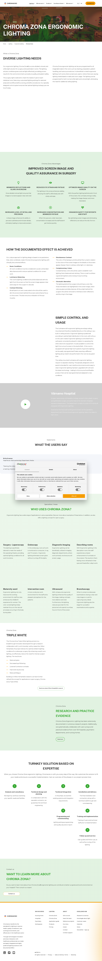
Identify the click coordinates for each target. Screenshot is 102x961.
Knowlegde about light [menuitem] (83, 918)
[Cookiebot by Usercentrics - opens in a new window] (78, 464)
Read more (60, 739)
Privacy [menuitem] (50, 954)
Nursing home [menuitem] (39, 915)
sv (39, 952)
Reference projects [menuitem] (68, 921)
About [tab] (75, 469)
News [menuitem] (78, 927)
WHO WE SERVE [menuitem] (39, 911)
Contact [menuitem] (65, 930)
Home (4, 43)
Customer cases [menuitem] (81, 921)
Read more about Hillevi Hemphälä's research (51, 688)
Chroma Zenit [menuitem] (53, 915)
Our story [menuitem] (65, 924)
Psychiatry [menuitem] (38, 921)
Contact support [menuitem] (67, 932)
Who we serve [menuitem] (39, 3)
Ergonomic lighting (19, 43)
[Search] (78, 3)
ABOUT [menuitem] (65, 911)
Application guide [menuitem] (54, 921)
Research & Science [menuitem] (82, 915)
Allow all (73, 496)
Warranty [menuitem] (73, 954)
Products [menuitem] (48, 3)
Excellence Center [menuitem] (58, 3)
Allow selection (51, 496)
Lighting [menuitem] (31, 3)
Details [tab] (51, 469)
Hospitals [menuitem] (38, 918)
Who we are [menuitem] (69, 3)
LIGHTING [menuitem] (52, 911)
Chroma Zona (29, 43)
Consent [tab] (27, 469)
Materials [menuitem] (79, 924)
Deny (28, 496)
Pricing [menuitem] (51, 927)
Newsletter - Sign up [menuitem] (83, 930)
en (81, 3)
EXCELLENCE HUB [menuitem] (82, 911)
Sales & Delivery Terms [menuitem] (61, 954)
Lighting (10, 43)
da (37, 952)
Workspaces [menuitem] (38, 924)
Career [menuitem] (65, 927)
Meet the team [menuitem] (67, 918)
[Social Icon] (5, 952)
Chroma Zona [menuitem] (53, 918)
